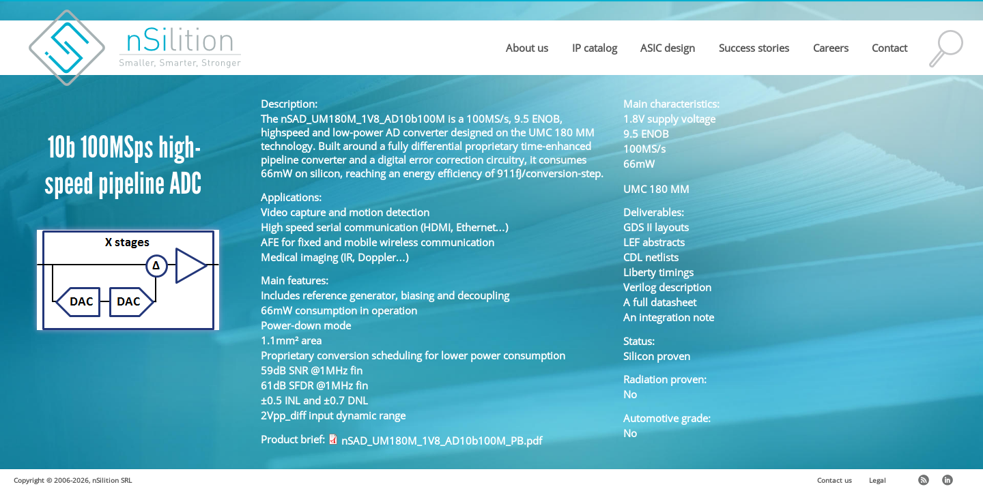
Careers (831, 48)
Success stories (754, 48)
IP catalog (594, 48)
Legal (877, 480)
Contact (889, 48)
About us (527, 48)
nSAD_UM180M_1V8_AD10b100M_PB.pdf (441, 440)
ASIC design (667, 48)
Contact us (834, 480)
